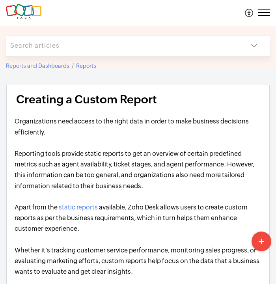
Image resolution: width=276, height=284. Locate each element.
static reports (78, 207)
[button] (249, 13)
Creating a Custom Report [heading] (86, 99)
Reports (86, 66)
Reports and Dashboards (37, 66)
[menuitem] (249, 13)
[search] (122, 46)
